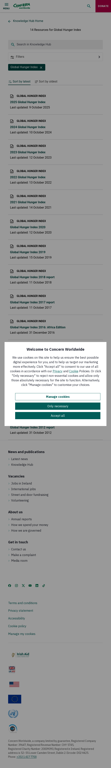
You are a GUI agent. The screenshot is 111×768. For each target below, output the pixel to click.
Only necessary (57, 406)
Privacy (58, 371)
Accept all (58, 415)
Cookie (73, 371)
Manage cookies (58, 397)
